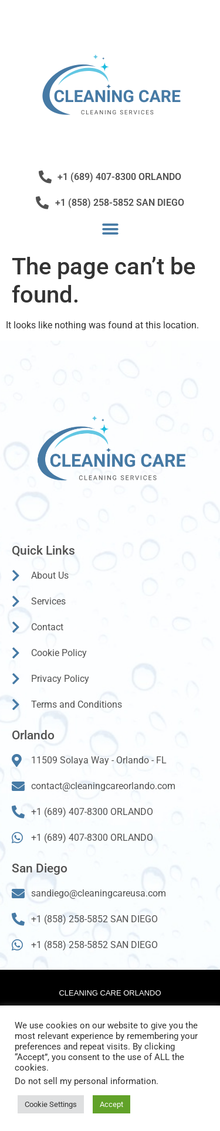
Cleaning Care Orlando (110, 993)
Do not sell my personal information (85, 1081)
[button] (110, 229)
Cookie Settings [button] (51, 1104)
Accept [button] (111, 1104)
